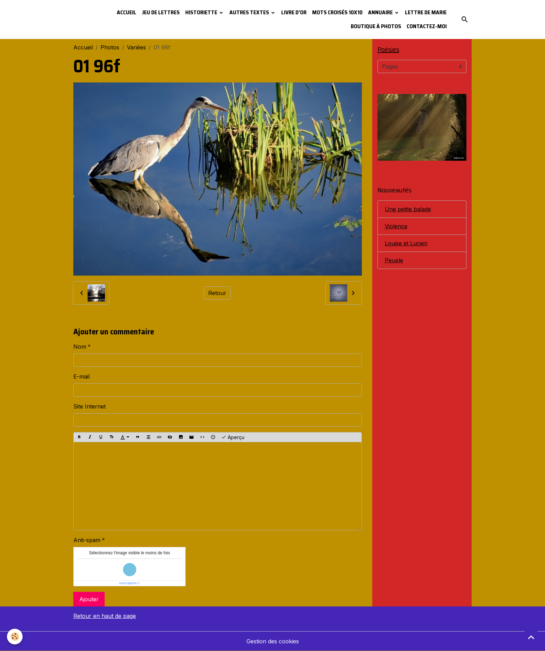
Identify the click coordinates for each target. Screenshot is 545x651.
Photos (109, 47)
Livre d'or (294, 12)
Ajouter (89, 599)
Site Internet (89, 406)
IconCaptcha (128, 583)
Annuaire (381, 12)
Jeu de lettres (161, 12)
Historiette (201, 12)
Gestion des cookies (272, 641)
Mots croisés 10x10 (337, 12)
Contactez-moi (427, 26)
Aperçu (232, 437)
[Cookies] (15, 636)
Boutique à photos (376, 26)
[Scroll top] (531, 637)
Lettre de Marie (426, 12)
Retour (217, 292)
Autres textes (249, 12)
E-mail (81, 376)
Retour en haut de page (104, 615)
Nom (79, 346)
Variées (136, 47)
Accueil (126, 12)
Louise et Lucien (406, 243)
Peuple (394, 260)
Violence (396, 226)
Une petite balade (408, 209)
